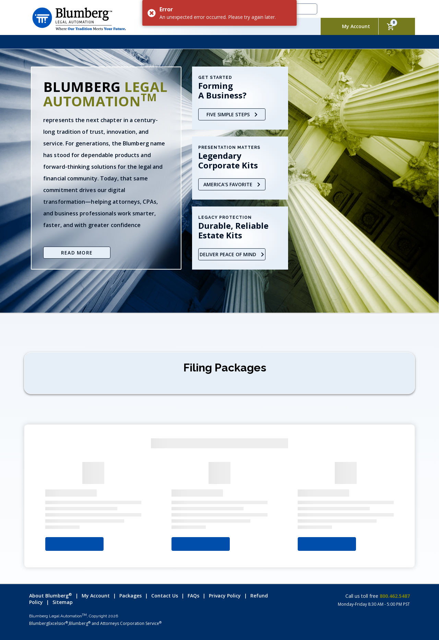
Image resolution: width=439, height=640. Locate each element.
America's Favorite (231, 184)
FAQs (193, 595)
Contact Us (164, 595)
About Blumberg (50, 595)
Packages (130, 595)
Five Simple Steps (232, 114)
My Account (356, 26)
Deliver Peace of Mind (232, 254)
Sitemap (62, 602)
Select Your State (74, 544)
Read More (77, 252)
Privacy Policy (225, 595)
